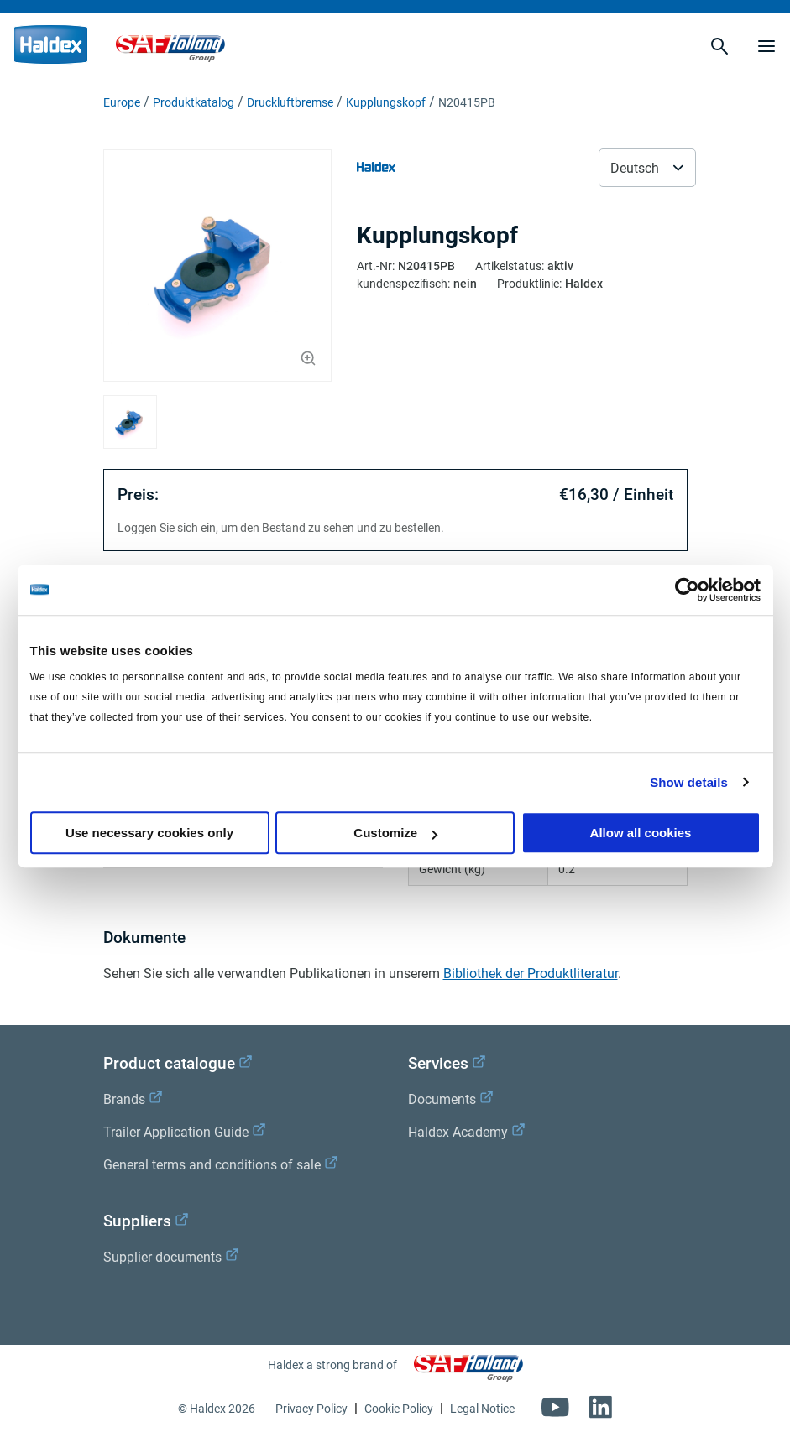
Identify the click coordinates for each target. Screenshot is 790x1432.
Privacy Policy (311, 1408)
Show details (689, 782)
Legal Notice (482, 1408)
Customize (395, 832)
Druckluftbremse (290, 102)
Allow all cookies (641, 832)
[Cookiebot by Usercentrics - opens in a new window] (687, 589)
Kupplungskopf (386, 102)
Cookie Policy (398, 1408)
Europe (121, 102)
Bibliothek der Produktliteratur (530, 974)
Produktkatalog (193, 102)
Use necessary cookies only (149, 832)
